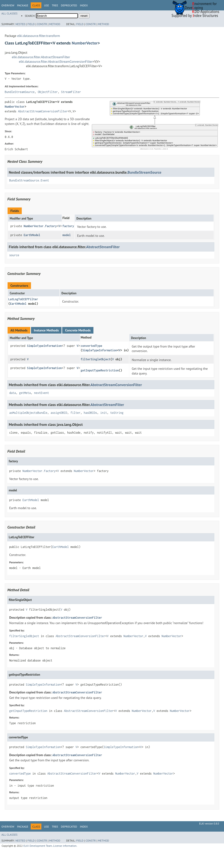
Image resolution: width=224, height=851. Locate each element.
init (103, 412)
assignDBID (59, 412)
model (66, 235)
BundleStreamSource (20, 92)
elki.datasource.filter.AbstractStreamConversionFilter (56, 61)
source (14, 255)
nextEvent (41, 393)
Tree (55, 5)
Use (46, 5)
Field (31, 24)
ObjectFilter (48, 92)
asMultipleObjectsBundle (28, 412)
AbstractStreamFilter (103, 246)
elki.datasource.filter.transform (38, 36)
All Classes (9, 13)
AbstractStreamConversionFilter (43, 111)
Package (22, 5)
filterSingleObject (95, 359)
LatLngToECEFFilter (23, 299)
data (12, 393)
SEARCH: (30, 16)
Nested (20, 24)
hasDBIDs (90, 412)
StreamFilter (71, 92)
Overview (7, 5)
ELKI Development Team (37, 845)
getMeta (25, 393)
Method (54, 24)
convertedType (91, 346)
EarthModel (32, 235)
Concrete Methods (78, 330)
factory (68, 226)
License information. (65, 845)
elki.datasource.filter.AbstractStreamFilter (41, 57)
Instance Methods (46, 330)
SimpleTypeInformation (44, 346)
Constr (42, 24)
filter (75, 412)
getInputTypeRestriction (100, 370)
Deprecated (69, 5)
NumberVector (85, 43)
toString (116, 412)
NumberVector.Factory (40, 226)
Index (84, 5)
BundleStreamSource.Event (29, 180)
